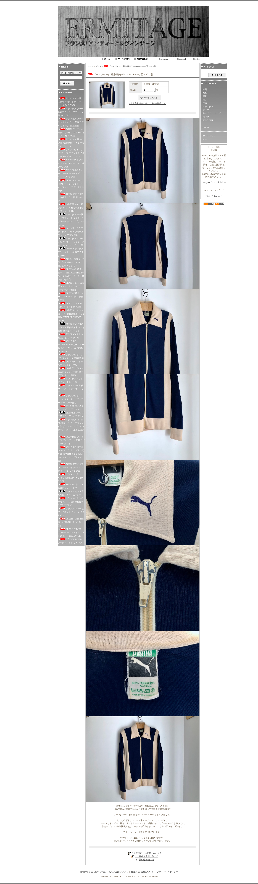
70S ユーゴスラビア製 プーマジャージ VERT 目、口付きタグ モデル (71, 262)
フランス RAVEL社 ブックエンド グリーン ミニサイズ (71, 512)
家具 (205, 93)
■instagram (164, 59)
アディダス (208, 106)
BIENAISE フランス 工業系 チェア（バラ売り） (71, 414)
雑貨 (205, 89)
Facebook (215, 182)
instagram (206, 182)
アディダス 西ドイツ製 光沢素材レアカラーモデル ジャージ (71, 142)
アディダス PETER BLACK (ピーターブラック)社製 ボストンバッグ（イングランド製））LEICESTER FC (71, 426)
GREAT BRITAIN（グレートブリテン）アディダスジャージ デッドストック (71, 185)
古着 (206, 103)
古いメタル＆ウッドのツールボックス (70, 380)
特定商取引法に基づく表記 (93, 871)
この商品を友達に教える (146, 856)
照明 (205, 96)
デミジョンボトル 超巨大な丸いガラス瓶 (70, 336)
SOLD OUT (208, 120)
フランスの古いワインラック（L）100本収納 (71, 356)
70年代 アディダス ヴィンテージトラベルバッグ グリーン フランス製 (70, 467)
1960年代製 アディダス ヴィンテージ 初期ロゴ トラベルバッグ (71, 440)
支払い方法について (118, 871)
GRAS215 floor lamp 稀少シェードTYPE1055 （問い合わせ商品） (71, 286)
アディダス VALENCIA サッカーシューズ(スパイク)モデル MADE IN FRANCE (71, 346)
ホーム (90, 66)
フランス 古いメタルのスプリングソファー (70, 408)
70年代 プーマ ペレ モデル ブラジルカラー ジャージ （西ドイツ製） (71, 132)
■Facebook (181, 59)
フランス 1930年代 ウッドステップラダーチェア (70, 389)
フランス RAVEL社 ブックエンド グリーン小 (71, 541)
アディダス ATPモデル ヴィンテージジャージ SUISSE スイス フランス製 (71, 242)
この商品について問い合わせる (147, 853)
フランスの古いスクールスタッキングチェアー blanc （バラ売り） (70, 399)
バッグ (206, 117)
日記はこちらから (213, 196)
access (205, 139)
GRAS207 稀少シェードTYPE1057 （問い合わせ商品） (71, 296)
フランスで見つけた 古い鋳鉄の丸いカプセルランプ (71, 477)
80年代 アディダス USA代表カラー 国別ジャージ (71, 197)
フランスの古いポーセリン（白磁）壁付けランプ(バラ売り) (70, 501)
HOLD (206, 127)
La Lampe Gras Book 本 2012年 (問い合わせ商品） (71, 522)
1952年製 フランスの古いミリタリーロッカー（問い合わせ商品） (70, 371)
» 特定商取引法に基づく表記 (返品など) (147, 103)
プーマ (98, 66)
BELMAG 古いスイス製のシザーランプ (71, 486)
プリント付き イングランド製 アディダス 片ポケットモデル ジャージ (71, 153)
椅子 (205, 100)
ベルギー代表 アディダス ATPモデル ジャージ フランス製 (71, 163)
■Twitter (196, 59)
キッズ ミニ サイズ (212, 113)
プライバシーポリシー (167, 871)
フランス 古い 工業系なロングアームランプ (71, 493)
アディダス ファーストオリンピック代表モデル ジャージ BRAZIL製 (70, 122)
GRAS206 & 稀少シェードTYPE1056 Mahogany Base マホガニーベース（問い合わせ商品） (71, 274)
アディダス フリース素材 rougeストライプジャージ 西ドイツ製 (70, 101)
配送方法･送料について (142, 871)
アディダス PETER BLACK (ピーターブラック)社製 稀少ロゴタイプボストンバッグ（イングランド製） (71, 454)
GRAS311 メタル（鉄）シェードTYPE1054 (70, 305)
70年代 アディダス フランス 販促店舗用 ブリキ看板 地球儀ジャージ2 (71, 327)
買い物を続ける (146, 859)
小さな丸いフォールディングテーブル (70, 363)
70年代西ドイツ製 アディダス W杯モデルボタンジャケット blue (71, 207)
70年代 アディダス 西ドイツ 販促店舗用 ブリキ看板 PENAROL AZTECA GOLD (71, 315)
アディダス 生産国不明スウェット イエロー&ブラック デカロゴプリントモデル (71, 219)
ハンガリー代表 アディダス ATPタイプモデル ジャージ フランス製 (70, 231)
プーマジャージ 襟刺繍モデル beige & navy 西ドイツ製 (129, 66)
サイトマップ (209, 136)
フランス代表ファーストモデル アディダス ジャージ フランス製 (71, 173)
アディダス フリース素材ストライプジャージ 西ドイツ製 (70, 112)
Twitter (223, 182)
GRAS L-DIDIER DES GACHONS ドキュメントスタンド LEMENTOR (71, 532)
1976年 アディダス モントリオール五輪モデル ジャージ (70, 252)
